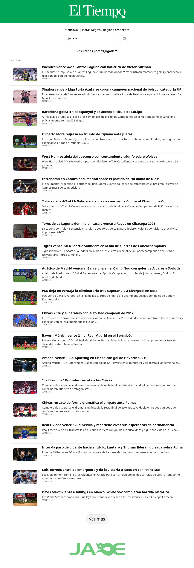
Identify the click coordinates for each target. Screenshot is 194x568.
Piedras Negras (90, 30)
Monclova (71, 30)
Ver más (97, 519)
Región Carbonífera (116, 30)
